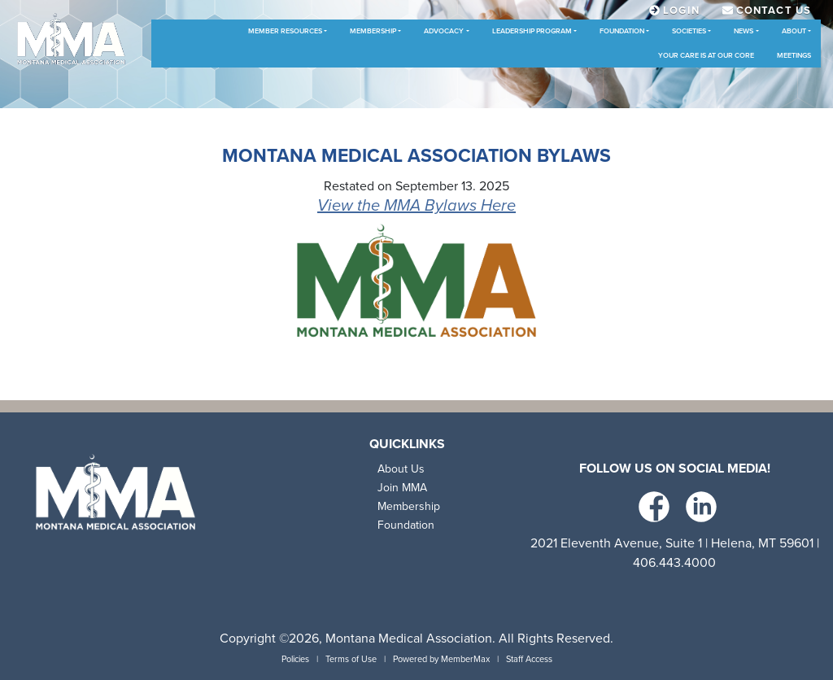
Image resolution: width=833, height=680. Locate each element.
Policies (295, 659)
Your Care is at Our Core (706, 55)
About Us (401, 469)
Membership (373, 31)
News (743, 31)
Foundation (622, 31)
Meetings (794, 55)
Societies (689, 31)
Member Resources (285, 31)
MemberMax (465, 659)
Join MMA (402, 488)
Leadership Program (532, 31)
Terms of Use (351, 659)
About (794, 31)
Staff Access (529, 659)
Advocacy (444, 31)
